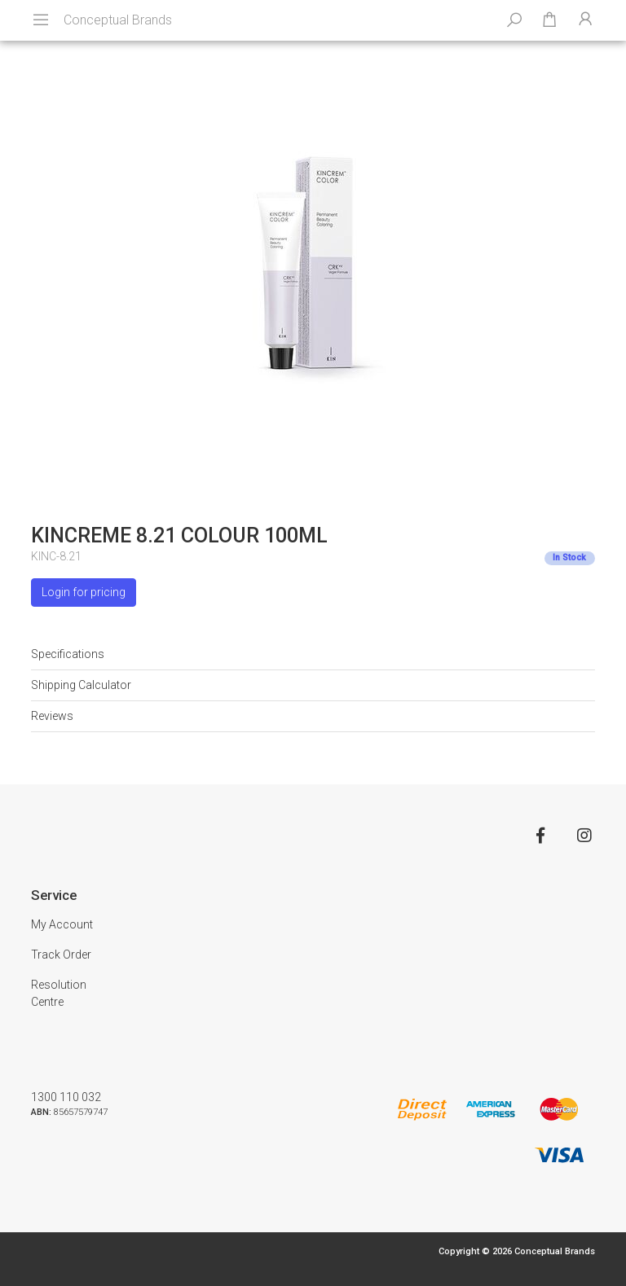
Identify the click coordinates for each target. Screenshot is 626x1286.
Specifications (67, 654)
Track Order (61, 954)
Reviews (52, 715)
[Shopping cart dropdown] (549, 20)
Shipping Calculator (81, 684)
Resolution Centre (58, 993)
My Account (62, 924)
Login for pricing (84, 592)
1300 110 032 (66, 1097)
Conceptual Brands (118, 20)
